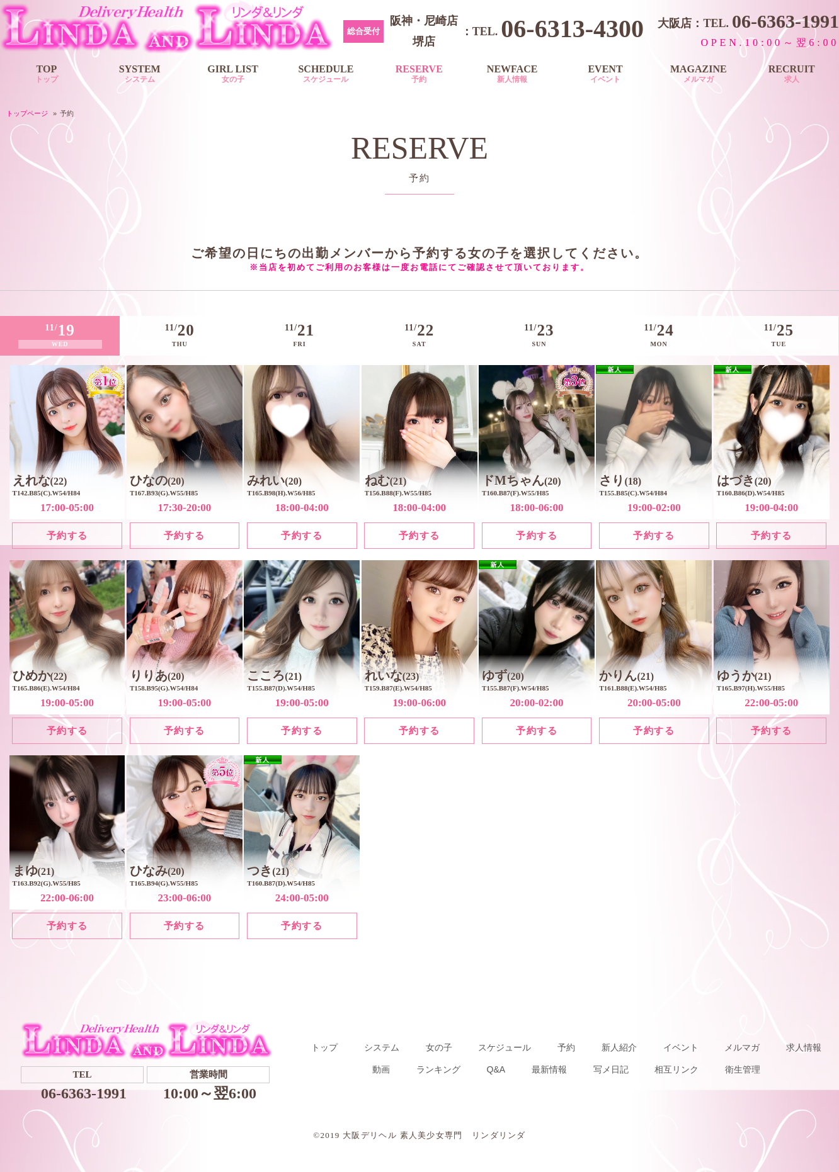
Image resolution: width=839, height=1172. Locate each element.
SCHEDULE (326, 74)
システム (381, 1046)
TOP (46, 74)
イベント (681, 1046)
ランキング (438, 1068)
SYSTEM (139, 74)
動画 (381, 1068)
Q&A (496, 1068)
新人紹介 (619, 1046)
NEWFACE (512, 74)
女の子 (439, 1046)
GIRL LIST (233, 74)
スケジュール (504, 1046)
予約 (566, 1046)
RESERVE (418, 74)
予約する (67, 534)
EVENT (605, 74)
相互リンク (676, 1068)
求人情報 (803, 1046)
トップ (324, 1046)
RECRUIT (791, 74)
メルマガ (742, 1046)
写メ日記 (611, 1068)
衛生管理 (742, 1068)
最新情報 (549, 1068)
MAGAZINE (698, 74)
